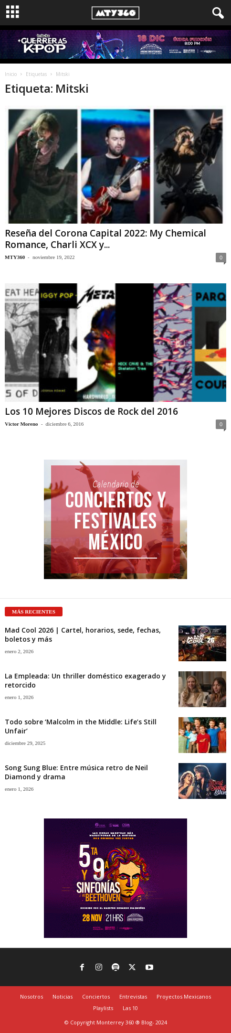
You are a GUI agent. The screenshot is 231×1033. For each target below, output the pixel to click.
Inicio (11, 74)
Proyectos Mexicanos (184, 996)
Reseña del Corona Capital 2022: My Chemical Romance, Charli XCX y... (105, 239)
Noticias (62, 996)
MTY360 (15, 257)
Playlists (103, 1007)
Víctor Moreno (21, 424)
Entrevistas (133, 996)
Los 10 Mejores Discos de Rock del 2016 (91, 411)
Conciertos (96, 996)
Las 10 (130, 1007)
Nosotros (31, 996)
